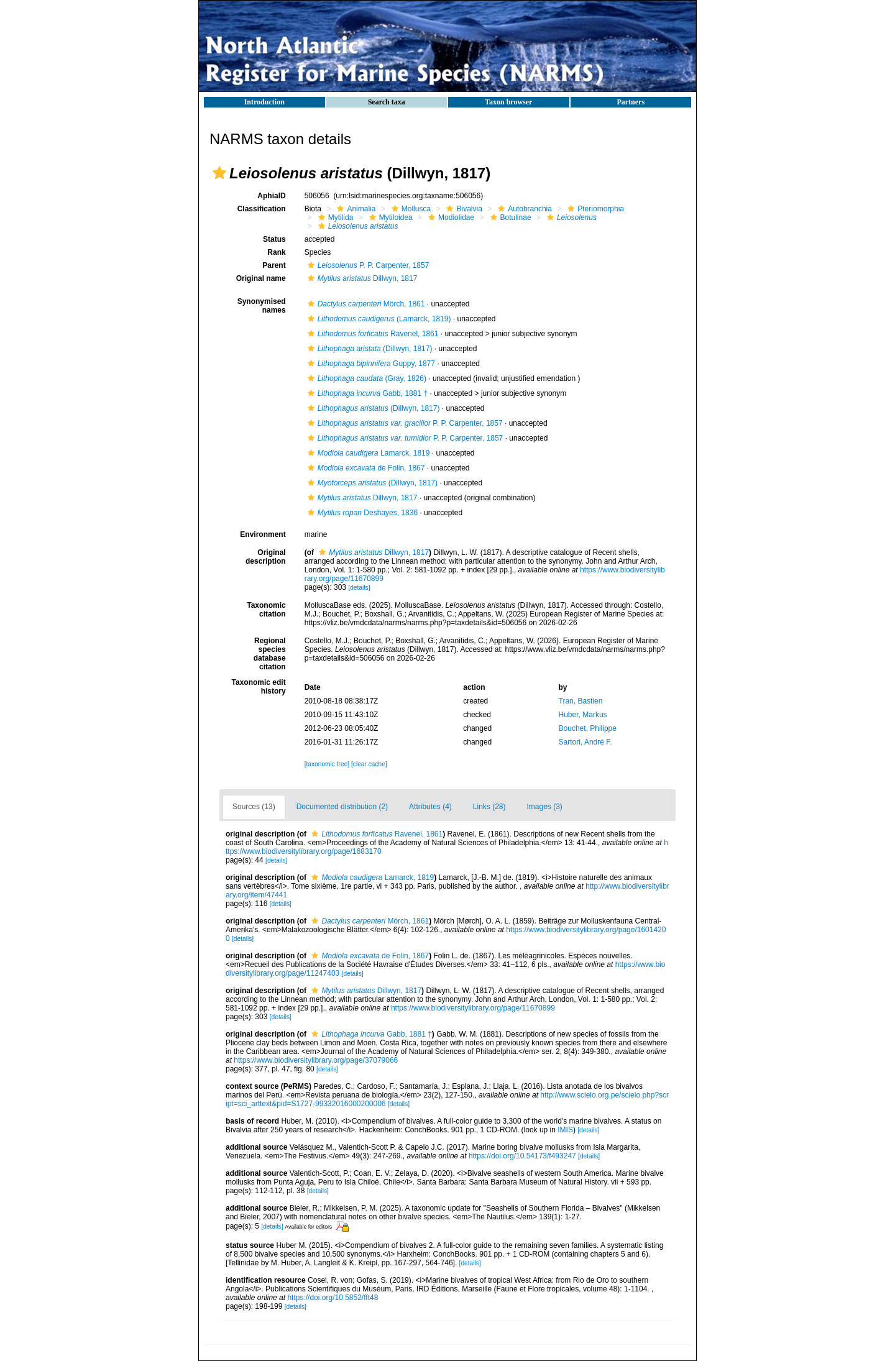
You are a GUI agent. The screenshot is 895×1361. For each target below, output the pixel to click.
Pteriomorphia (594, 208)
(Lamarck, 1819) (378, 318)
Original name (261, 278)
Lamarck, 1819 (367, 453)
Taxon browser (508, 102)
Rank (276, 252)
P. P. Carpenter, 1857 (367, 265)
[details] (359, 587)
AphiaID (271, 195)
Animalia (354, 208)
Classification (261, 208)
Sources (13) (253, 806)
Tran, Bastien (581, 701)
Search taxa (386, 102)
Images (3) (544, 806)
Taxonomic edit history (259, 686)
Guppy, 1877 (370, 363)
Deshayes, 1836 (361, 512)
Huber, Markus (583, 714)
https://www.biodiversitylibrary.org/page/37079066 (316, 1060)
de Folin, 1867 (365, 468)
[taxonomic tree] (327, 764)
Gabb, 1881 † (366, 393)
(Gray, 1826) (365, 378)
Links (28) (489, 806)
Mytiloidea (389, 217)
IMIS (565, 1129)
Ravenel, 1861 (372, 333)
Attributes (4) (430, 806)
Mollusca (409, 208)
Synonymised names (261, 305)
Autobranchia (523, 208)
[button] (219, 172)
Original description (266, 557)
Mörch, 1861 (365, 304)
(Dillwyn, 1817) (369, 348)
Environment (262, 534)
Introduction (264, 102)
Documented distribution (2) (342, 806)
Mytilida (334, 217)
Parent (273, 265)
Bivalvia (462, 208)
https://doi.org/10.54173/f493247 (522, 1156)
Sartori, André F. (585, 742)
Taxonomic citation (266, 609)
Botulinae (509, 217)
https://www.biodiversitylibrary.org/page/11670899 (473, 1008)
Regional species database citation (270, 653)
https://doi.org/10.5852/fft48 (332, 1297)
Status (274, 239)
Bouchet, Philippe (588, 728)
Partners (631, 102)
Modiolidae (449, 217)
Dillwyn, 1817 (361, 278)
